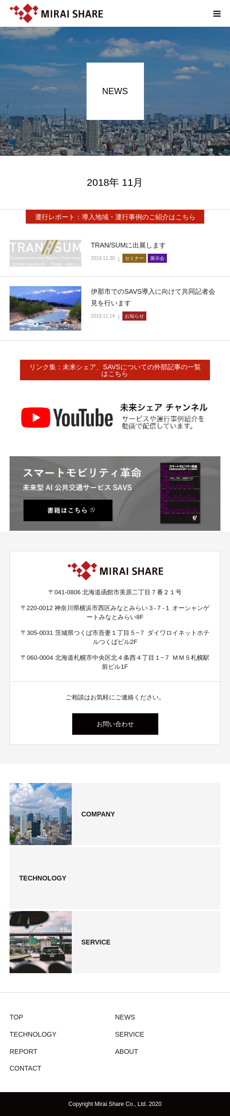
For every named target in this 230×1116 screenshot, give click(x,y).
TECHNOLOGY (33, 1034)
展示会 (157, 258)
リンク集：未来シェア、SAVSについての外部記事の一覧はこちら (114, 370)
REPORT (23, 1051)
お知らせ (134, 316)
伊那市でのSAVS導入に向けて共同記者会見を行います (153, 297)
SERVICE (129, 1034)
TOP (16, 1017)
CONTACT (26, 1068)
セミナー (134, 258)
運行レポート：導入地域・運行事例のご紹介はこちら (115, 217)
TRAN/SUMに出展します (128, 245)
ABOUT (126, 1051)
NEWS (125, 1017)
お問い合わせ (115, 724)
